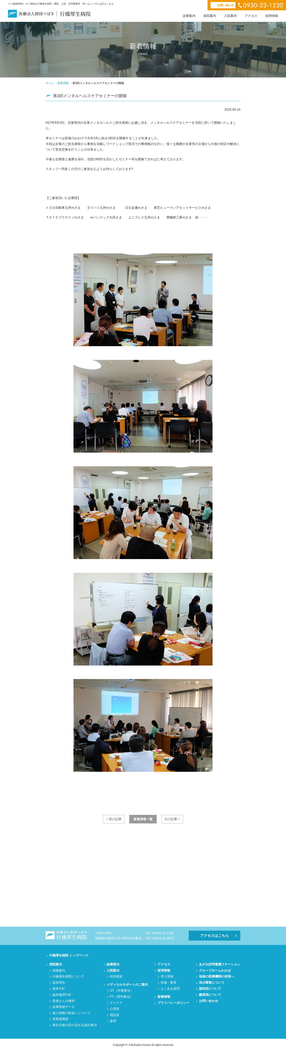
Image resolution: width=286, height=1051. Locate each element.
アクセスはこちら (214, 936)
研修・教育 (169, 982)
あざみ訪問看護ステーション (219, 964)
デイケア (116, 1003)
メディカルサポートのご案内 (127, 984)
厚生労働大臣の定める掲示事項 (74, 1025)
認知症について (210, 988)
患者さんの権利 (63, 1001)
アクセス (251, 15)
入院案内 (230, 15)
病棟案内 (58, 970)
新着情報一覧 (143, 819)
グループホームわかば (215, 970)
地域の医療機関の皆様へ (216, 976)
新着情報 (63, 83)
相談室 (114, 1015)
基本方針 (58, 988)
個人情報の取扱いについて (71, 1013)
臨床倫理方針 (62, 994)
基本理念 (58, 982)
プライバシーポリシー (173, 1003)
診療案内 (189, 15)
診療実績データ (63, 1006)
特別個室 (116, 976)
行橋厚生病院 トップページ (68, 955)
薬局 (113, 1021)
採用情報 (271, 15)
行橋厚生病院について (68, 976)
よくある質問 (170, 988)
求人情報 (167, 976)
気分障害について (211, 982)
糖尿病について (210, 994)
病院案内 (209, 15)
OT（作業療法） (121, 990)
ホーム (50, 83)
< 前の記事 (114, 819)
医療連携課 (60, 1019)
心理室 (114, 1008)
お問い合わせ (208, 1001)
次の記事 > (172, 819)
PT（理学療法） (121, 996)
